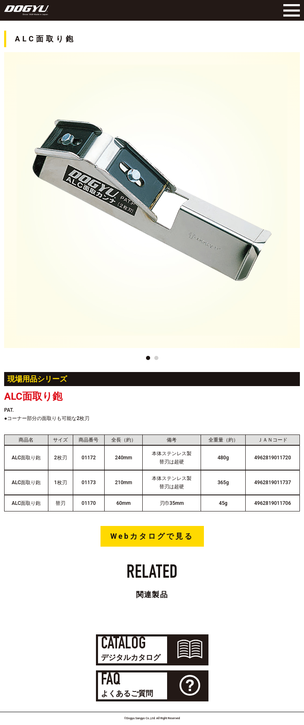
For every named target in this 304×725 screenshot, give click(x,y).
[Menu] (289, 10)
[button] (148, 358)
